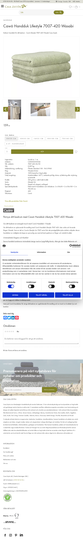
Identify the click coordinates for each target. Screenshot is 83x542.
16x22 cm (38, 138)
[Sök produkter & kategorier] (36, 12)
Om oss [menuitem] (5, 463)
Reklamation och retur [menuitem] (9, 459)
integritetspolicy (30, 394)
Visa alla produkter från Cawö (16, 201)
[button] (3, 6)
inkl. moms (76, 1)
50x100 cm (52, 138)
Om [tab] (68, 252)
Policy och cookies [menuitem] (8, 456)
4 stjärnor (11, 331)
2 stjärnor (7, 331)
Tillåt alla (68, 295)
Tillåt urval (41, 295)
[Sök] (59, 12)
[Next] (77, 109)
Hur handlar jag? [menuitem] (8, 452)
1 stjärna (5, 331)
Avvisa (15, 295)
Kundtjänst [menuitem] (6, 448)
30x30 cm (25, 138)
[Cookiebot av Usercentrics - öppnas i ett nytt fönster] (71, 246)
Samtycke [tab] (14, 252)
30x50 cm (11, 138)
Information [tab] (41, 252)
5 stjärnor (13, 331)
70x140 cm (67, 138)
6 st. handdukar (15, 144)
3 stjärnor (9, 331)
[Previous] (5, 109)
